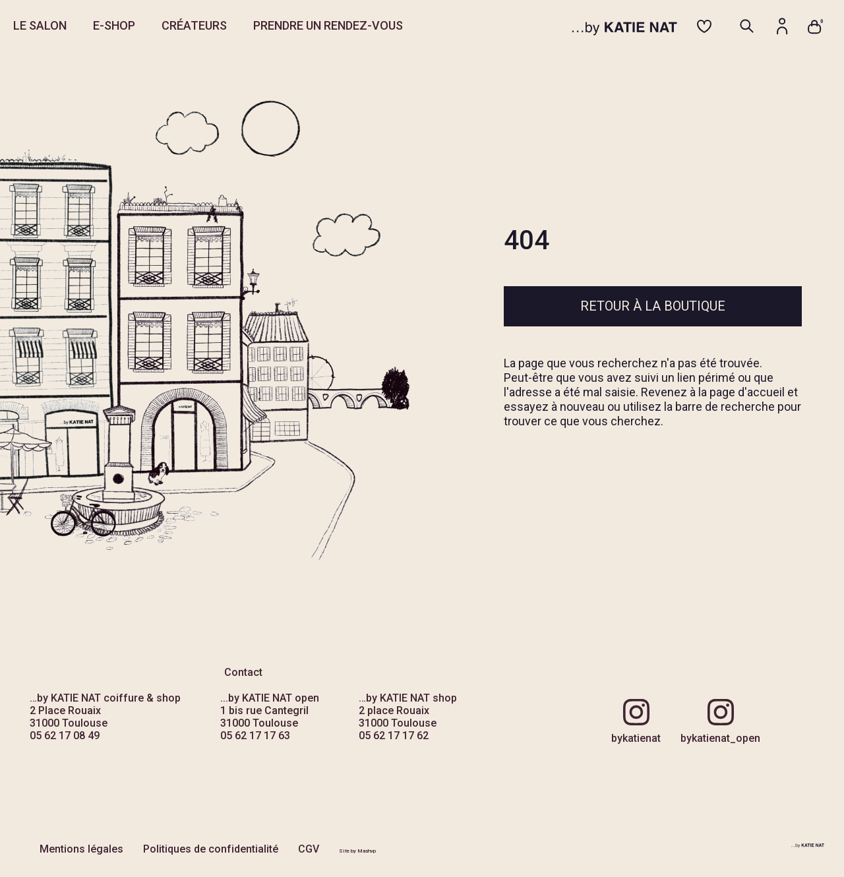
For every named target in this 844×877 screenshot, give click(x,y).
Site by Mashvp (357, 851)
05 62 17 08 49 (65, 735)
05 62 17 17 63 (255, 735)
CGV (308, 849)
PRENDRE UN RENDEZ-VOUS (328, 25)
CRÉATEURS (194, 25)
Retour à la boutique (652, 306)
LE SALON (40, 25)
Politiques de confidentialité (210, 849)
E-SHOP (114, 25)
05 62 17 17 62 (394, 735)
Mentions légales (81, 849)
